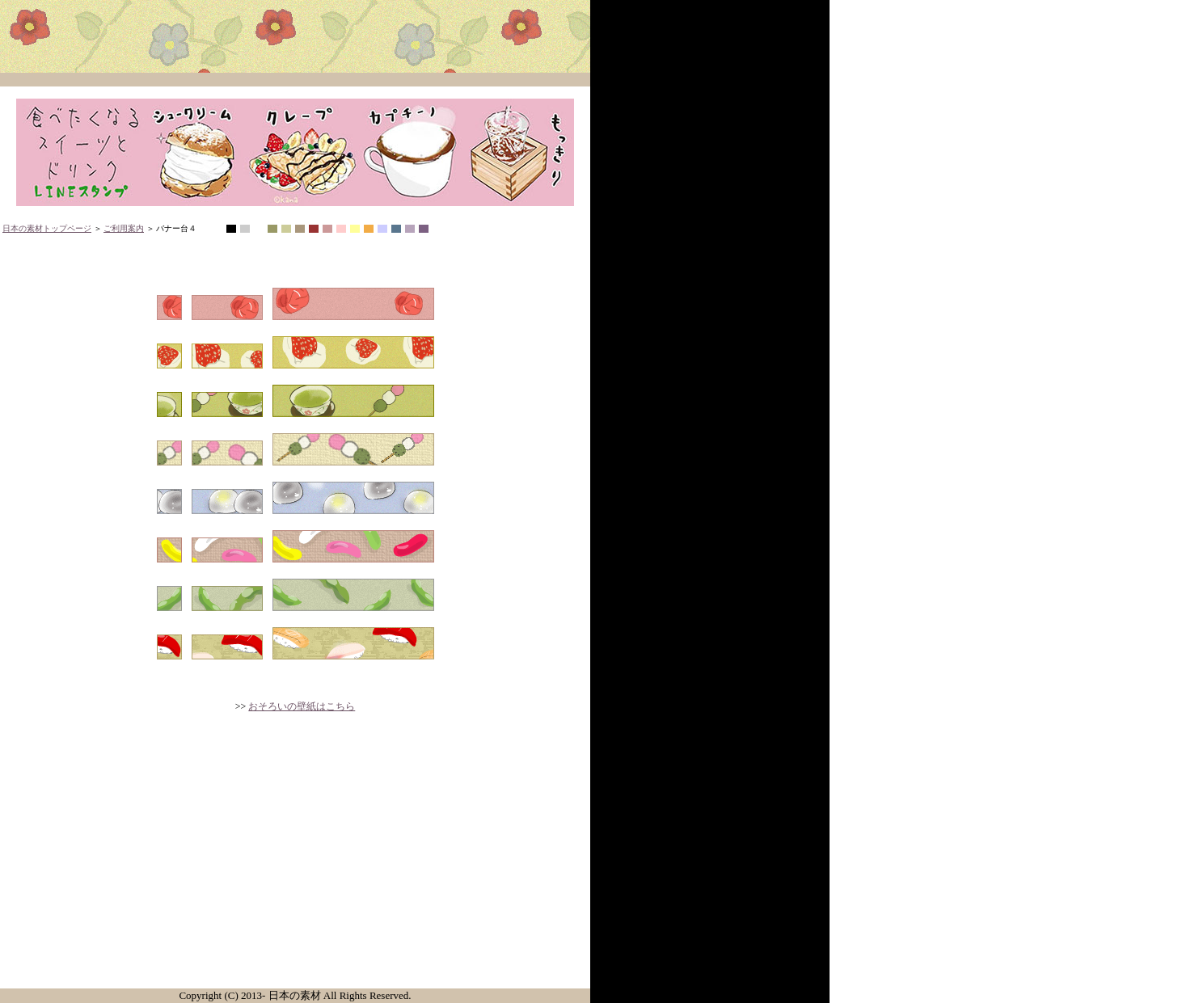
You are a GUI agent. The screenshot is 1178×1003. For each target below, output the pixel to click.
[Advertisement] (295, 863)
